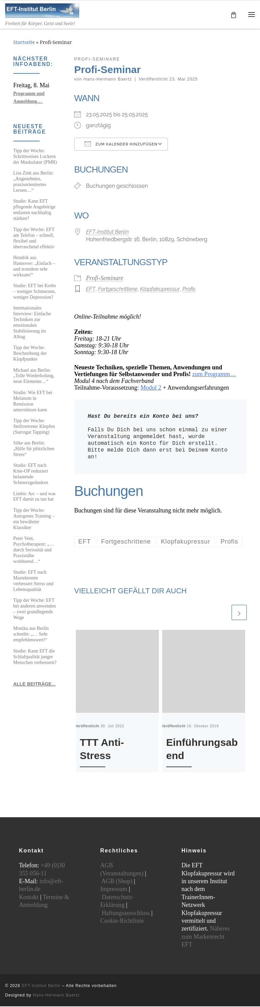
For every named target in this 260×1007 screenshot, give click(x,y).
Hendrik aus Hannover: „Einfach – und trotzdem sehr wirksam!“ (34, 266)
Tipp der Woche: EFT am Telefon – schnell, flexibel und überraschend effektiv (34, 238)
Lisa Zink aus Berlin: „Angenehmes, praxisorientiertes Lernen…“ (33, 182)
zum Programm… (214, 375)
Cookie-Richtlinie (122, 921)
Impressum (113, 889)
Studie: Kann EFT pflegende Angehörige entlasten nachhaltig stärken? (34, 210)
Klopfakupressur (160, 290)
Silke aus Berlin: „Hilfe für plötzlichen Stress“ (33, 449)
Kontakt (29, 897)
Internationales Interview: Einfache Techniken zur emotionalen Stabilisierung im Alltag (32, 323)
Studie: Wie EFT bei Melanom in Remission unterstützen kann (32, 401)
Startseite (24, 43)
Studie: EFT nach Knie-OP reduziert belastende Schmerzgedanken (30, 474)
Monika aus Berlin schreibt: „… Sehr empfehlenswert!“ (31, 634)
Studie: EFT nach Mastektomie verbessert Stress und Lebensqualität (33, 581)
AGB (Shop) (116, 881)
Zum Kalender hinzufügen (121, 144)
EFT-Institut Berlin (107, 232)
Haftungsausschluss (126, 913)
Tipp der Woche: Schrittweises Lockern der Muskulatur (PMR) (35, 156)
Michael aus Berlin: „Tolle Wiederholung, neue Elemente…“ (34, 376)
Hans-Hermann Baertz (108, 79)
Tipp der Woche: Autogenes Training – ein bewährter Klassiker (34, 519)
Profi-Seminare (104, 279)
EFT (90, 290)
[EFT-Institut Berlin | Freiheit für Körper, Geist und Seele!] (44, 10)
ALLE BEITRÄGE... (34, 684)
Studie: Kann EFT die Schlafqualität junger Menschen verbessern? (35, 657)
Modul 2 (150, 388)
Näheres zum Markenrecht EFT (205, 937)
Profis (189, 290)
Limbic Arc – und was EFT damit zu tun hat (34, 497)
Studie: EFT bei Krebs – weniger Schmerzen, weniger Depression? (34, 291)
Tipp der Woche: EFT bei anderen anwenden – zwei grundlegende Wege (34, 609)
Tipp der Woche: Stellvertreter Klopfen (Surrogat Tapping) (34, 426)
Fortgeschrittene (117, 290)
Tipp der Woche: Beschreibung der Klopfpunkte (30, 353)
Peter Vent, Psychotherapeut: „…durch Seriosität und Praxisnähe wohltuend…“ (33, 550)
